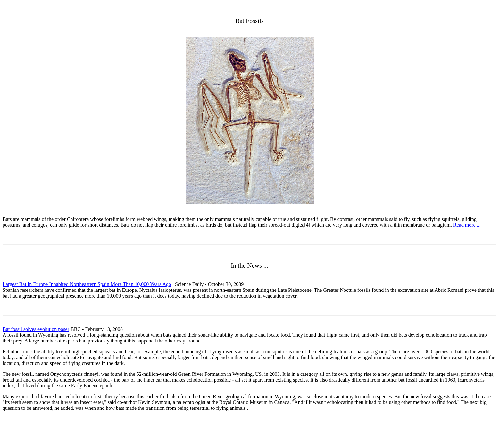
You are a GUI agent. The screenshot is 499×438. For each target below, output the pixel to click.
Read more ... (467, 225)
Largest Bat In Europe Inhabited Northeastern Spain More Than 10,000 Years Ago (87, 284)
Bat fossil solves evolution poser (36, 329)
